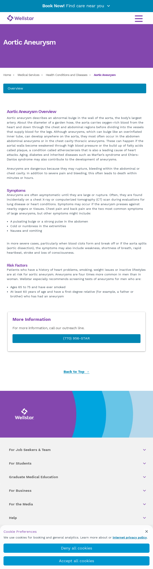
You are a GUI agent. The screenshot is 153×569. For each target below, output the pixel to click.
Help (78, 518)
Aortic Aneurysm (105, 75)
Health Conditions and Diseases (66, 75)
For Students (78, 463)
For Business (78, 490)
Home (7, 75)
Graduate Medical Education (78, 477)
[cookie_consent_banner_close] (146, 531)
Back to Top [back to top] (76, 372)
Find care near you (76, 5)
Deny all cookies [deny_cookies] (76, 548)
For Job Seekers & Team (78, 450)
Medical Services (28, 75)
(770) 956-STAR (76, 338)
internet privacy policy (130, 537)
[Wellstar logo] (20, 18)
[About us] (74, 88)
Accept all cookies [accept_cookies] (76, 560)
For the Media (78, 504)
